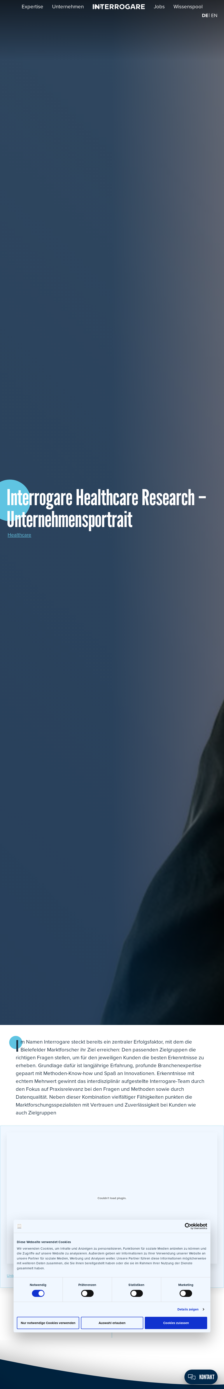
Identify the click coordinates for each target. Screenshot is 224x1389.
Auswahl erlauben (112, 1323)
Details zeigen (188, 1309)
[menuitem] (204, 19)
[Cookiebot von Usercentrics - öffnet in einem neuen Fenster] (188, 1226)
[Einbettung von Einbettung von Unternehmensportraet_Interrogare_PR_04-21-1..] (112, 1198)
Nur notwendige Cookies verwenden (48, 1323)
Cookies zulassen (176, 1323)
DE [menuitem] (204, 19)
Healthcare (20, 535)
